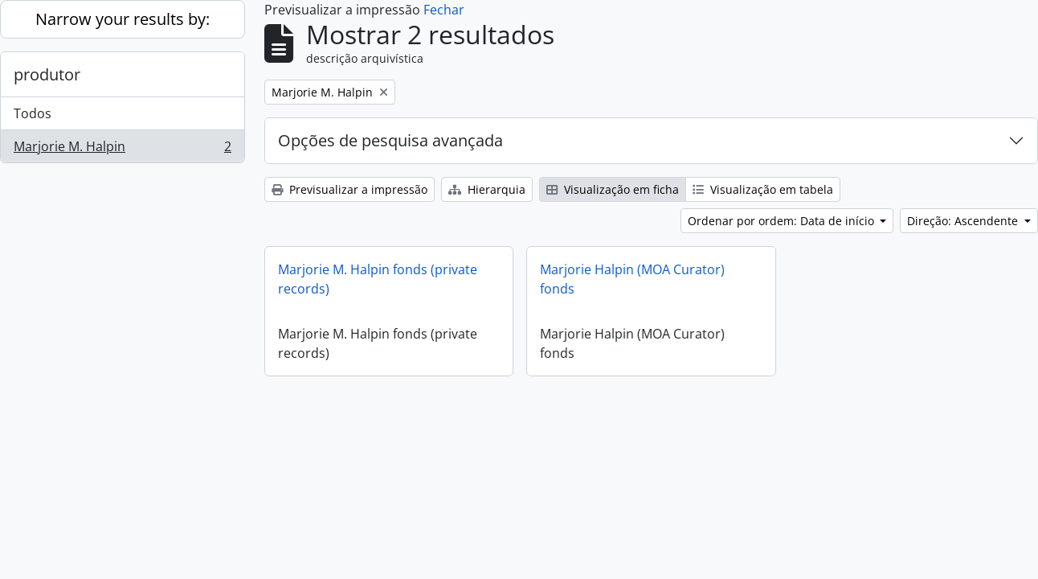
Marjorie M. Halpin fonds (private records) (377, 279)
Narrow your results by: (122, 19)
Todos (32, 113)
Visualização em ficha (612, 189)
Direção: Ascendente (964, 220)
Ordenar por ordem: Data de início (782, 220)
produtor (47, 74)
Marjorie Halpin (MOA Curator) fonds (632, 279)
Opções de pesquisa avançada (390, 140)
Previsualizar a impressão (349, 189)
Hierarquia (486, 189)
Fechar (443, 9)
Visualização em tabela (763, 189)
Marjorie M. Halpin (122, 149)
